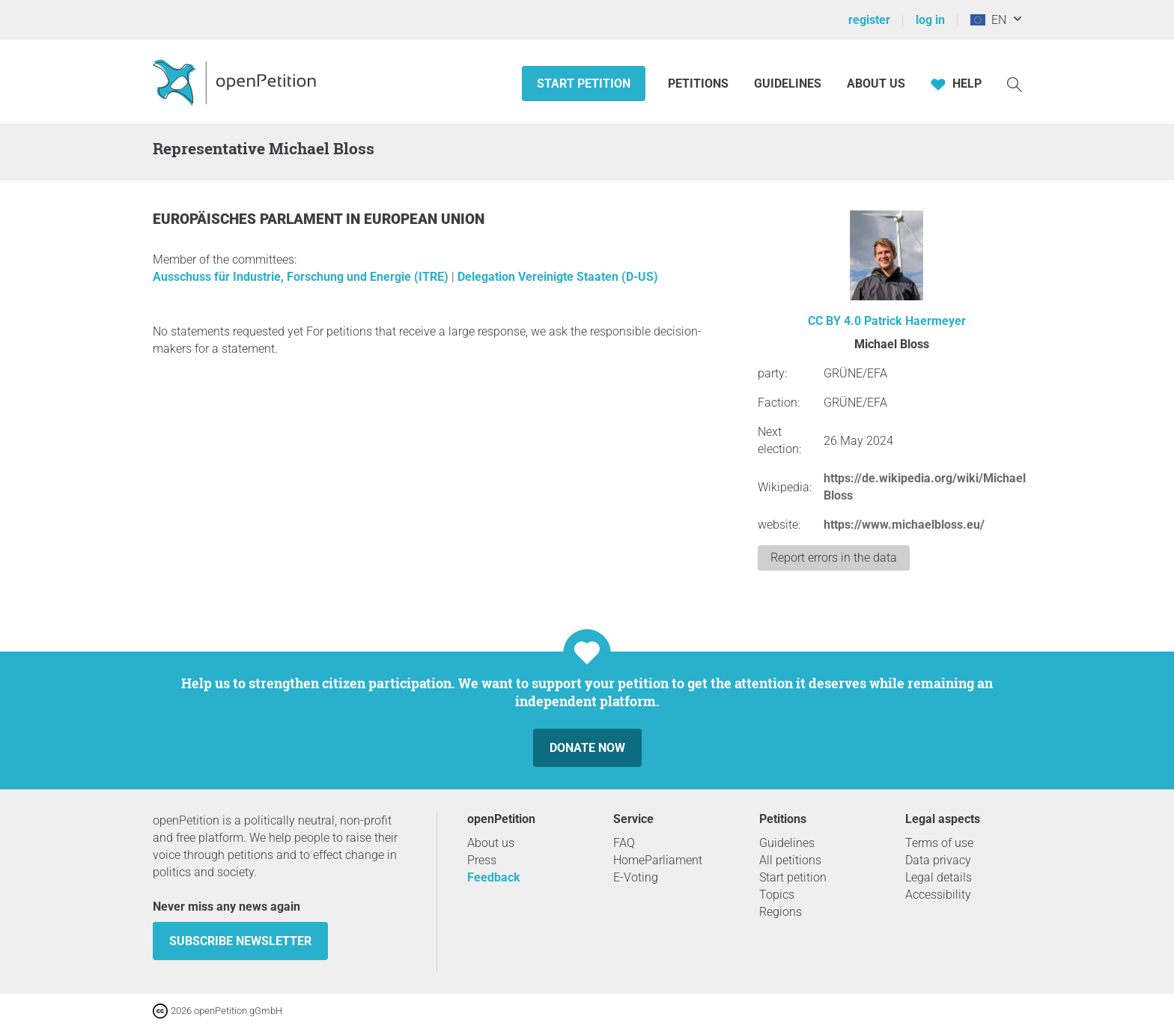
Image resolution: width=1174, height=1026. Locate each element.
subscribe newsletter (240, 941)
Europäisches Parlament (249, 219)
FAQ (624, 843)
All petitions (790, 860)
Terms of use (939, 843)
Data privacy (938, 860)
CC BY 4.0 (834, 321)
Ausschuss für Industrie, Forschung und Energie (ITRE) (302, 277)
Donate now (587, 748)
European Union (424, 219)
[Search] (1014, 83)
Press (481, 860)
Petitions (700, 83)
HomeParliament (657, 860)
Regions (780, 912)
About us (876, 83)
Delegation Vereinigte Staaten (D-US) (557, 277)
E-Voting (635, 877)
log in (930, 20)
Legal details (938, 877)
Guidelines (787, 83)
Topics (776, 894)
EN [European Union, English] (988, 20)
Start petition (583, 83)
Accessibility (938, 894)
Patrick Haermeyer (915, 321)
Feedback (493, 877)
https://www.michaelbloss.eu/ (904, 524)
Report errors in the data (833, 557)
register (869, 20)
